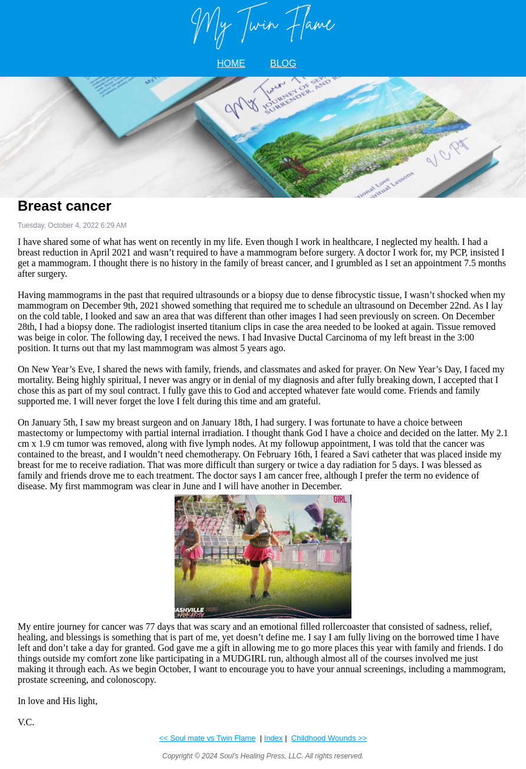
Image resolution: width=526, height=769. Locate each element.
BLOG (283, 63)
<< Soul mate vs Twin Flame (207, 738)
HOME (231, 63)
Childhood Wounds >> (329, 738)
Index (273, 738)
